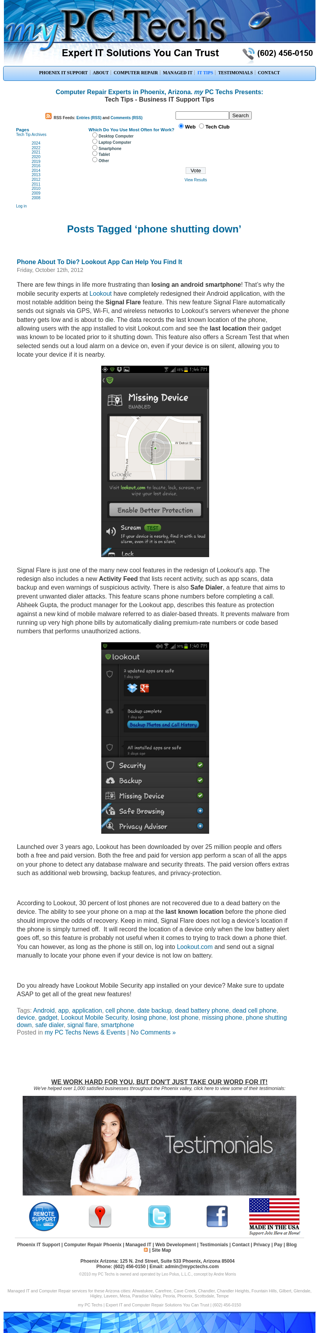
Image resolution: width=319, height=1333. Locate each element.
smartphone (117, 1025)
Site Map (161, 1250)
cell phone (120, 1010)
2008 (36, 198)
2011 (36, 184)
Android (44, 1010)
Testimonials (214, 1244)
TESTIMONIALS (235, 72)
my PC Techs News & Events (85, 1032)
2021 (36, 152)
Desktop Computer (116, 136)
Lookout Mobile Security (94, 1017)
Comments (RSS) (127, 118)
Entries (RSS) (89, 118)
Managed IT (138, 1244)
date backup (155, 1010)
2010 (36, 188)
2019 (36, 161)
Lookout (101, 293)
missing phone (222, 1017)
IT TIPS (205, 72)
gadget (47, 1017)
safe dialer (49, 1025)
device (26, 1017)
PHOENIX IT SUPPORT (63, 72)
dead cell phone (255, 1010)
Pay (278, 1244)
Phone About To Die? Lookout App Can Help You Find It (99, 262)
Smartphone (110, 149)
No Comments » (153, 1032)
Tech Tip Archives (31, 134)
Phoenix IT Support (38, 1244)
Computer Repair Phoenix (93, 1244)
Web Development (175, 1244)
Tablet (104, 154)
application (87, 1010)
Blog (291, 1244)
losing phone (148, 1017)
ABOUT (101, 72)
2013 (36, 175)
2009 (36, 193)
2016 (36, 166)
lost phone (184, 1017)
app (63, 1010)
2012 (36, 179)
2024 (36, 143)
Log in (21, 206)
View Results (196, 180)
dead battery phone (202, 1010)
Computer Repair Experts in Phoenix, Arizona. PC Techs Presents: (159, 92)
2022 (36, 148)
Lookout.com (194, 946)
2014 (36, 170)
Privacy (261, 1244)
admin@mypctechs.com (192, 1266)
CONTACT (269, 72)
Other (104, 161)
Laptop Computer (115, 142)
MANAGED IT (178, 72)
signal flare (82, 1025)
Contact (240, 1244)
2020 (36, 157)
